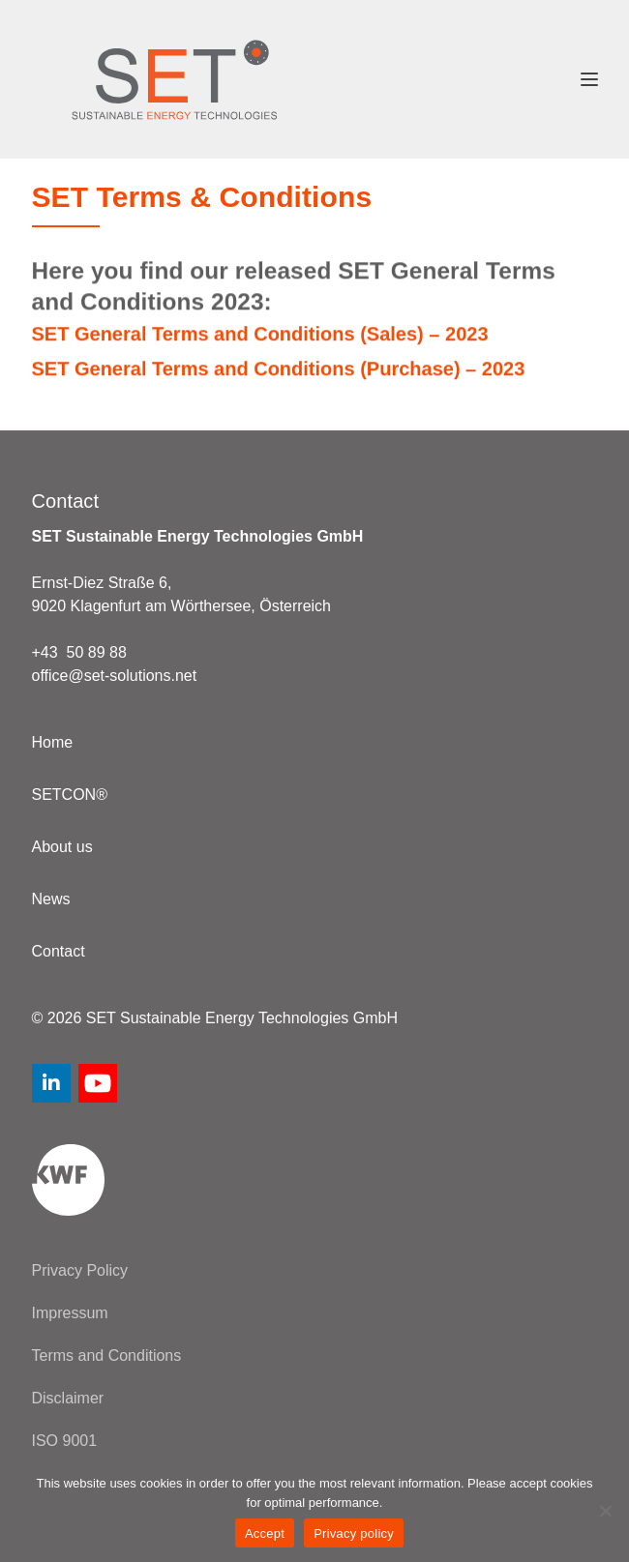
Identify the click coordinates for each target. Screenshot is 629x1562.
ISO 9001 (65, 1440)
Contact (58, 951)
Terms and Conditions (107, 1355)
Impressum (70, 1313)
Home (53, 742)
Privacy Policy (80, 1270)
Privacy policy (354, 1533)
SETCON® (69, 794)
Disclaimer (68, 1398)
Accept (265, 1533)
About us (62, 847)
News (51, 899)
